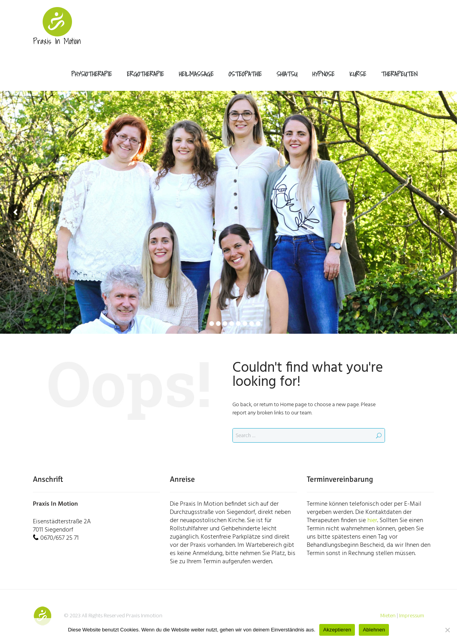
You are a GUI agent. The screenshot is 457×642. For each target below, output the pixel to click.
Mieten (388, 615)
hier (372, 520)
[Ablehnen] (447, 630)
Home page (293, 404)
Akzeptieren (337, 630)
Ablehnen (374, 630)
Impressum (411, 615)
